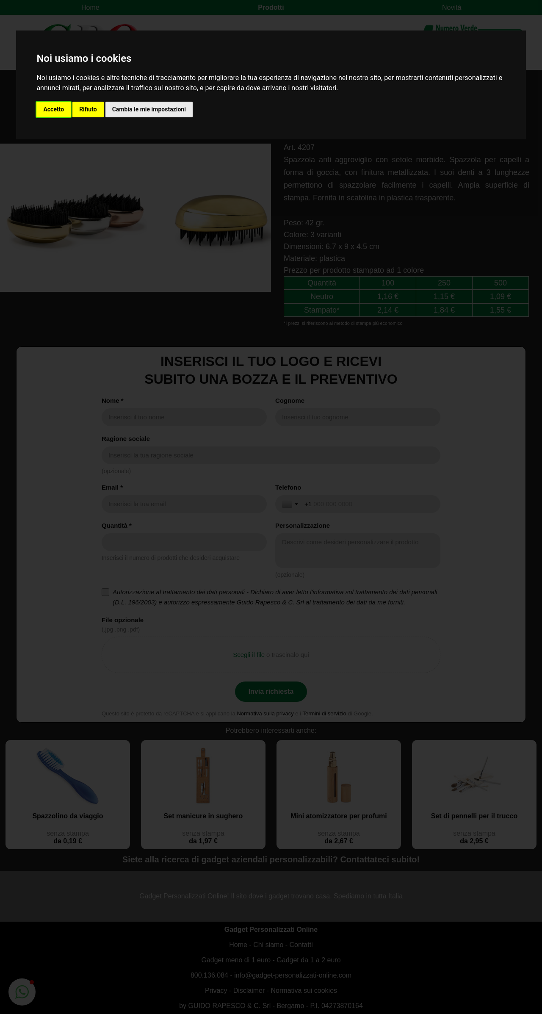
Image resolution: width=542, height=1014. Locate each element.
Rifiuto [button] (88, 109)
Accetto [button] (53, 109)
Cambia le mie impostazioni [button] (149, 109)
